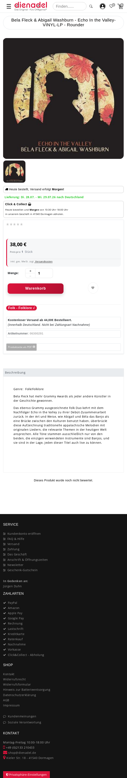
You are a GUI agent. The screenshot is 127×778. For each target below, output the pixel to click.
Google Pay (16, 618)
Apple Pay (15, 613)
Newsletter (15, 565)
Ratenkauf (15, 639)
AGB (6, 700)
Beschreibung (15, 372)
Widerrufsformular (17, 684)
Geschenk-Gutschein (22, 570)
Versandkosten (43, 261)
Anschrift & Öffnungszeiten (27, 560)
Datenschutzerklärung (19, 695)
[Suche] (90, 6)
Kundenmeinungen (22, 716)
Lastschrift (16, 629)
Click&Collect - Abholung (26, 655)
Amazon (14, 608)
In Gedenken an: (15, 581)
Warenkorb (35, 288)
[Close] (119, 499)
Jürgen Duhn (12, 586)
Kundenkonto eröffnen (24, 534)
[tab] (63, 372)
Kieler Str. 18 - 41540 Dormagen (28, 758)
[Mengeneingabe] (39, 273)
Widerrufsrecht (14, 679)
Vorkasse (14, 649)
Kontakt (8, 674)
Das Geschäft (17, 554)
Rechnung (15, 623)
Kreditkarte (16, 634)
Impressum (11, 705)
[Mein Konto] (102, 6)
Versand (13, 544)
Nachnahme (17, 644)
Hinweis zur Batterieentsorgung (26, 690)
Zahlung (13, 549)
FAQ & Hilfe (15, 539)
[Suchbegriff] (69, 6)
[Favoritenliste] (111, 6)
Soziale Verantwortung (24, 722)
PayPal (12, 603)
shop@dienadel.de (19, 753)
